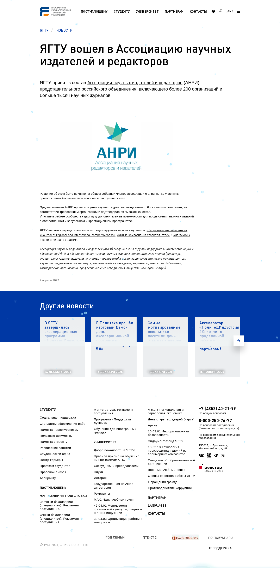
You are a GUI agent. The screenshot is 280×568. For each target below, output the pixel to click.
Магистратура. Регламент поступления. (113, 411)
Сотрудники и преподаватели (116, 466)
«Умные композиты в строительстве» (143, 235)
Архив (152, 425)
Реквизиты (102, 493)
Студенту (122, 11)
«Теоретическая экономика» (167, 230)
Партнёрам (174, 11)
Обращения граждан (163, 482)
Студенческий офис (55, 454)
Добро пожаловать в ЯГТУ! (114, 450)
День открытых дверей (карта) (171, 419)
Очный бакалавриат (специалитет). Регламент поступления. (60, 518)
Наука (98, 472)
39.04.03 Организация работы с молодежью (118, 520)
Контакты (198, 11)
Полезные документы (56, 435)
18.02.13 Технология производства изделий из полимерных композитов (167, 450)
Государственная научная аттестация (113, 485)
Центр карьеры (51, 460)
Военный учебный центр (166, 469)
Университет (147, 11)
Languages (157, 505)
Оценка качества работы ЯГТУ (171, 475)
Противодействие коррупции (170, 488)
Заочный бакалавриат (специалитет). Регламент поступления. (60, 505)
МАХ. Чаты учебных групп (113, 499)
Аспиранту (48, 478)
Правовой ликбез (53, 472)
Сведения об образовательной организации (171, 461)
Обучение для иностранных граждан (115, 430)
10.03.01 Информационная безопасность (168, 433)
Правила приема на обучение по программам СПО (116, 457)
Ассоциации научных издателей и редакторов (134, 82)
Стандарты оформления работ (63, 423)
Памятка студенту (53, 441)
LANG (229, 11)
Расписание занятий (55, 448)
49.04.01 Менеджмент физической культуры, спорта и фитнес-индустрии (118, 509)
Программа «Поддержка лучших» (112, 421)
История (100, 478)
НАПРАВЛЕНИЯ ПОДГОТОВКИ (63, 495)
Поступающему (94, 11)
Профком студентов (55, 466)
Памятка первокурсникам (59, 429)
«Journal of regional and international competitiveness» (77, 235)
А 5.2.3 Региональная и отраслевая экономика (166, 411)
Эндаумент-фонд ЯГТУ (165, 441)
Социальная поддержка (58, 417)
